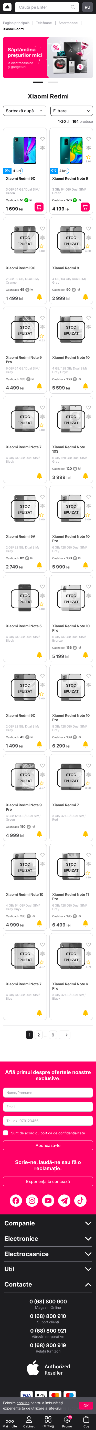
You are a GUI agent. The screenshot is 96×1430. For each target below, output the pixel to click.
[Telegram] (64, 1200)
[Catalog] (48, 1422)
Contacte (18, 1284)
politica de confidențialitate (62, 1133)
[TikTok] (80, 1200)
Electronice (21, 1238)
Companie (19, 1223)
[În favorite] (42, 139)
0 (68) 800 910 (48, 1316)
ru (87, 7)
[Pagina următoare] (64, 1035)
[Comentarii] (88, 158)
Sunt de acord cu (48, 1133)
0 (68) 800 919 (48, 1345)
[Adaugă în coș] (39, 207)
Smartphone (69, 23)
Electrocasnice (26, 1254)
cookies (23, 1403)
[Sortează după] (24, 111)
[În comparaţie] (42, 147)
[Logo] (7, 7)
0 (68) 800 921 (48, 1331)
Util (9, 1269)
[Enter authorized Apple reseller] (48, 1367)
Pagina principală (16, 23)
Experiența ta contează (48, 1181)
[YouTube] (48, 1200)
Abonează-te (48, 1145)
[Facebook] (16, 1200)
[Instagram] (32, 1200)
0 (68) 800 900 (48, 1302)
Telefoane (44, 23)
